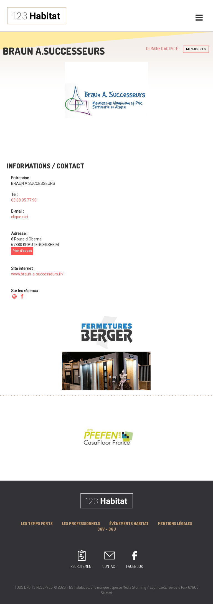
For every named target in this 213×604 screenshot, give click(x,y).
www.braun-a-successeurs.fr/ (37, 274)
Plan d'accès (22, 251)
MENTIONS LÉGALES (175, 523)
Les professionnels (81, 523)
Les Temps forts (37, 523)
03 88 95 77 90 (24, 200)
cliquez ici (19, 217)
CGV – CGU (106, 529)
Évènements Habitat (129, 523)
